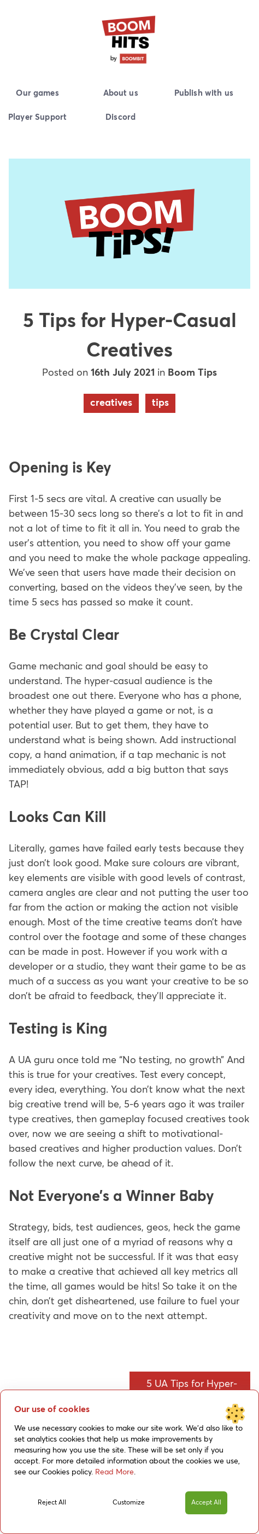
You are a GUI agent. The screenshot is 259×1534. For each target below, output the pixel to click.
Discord (120, 117)
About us (120, 93)
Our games (37, 93)
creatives (111, 403)
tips (160, 403)
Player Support (37, 117)
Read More (114, 1472)
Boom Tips (192, 373)
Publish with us (203, 93)
